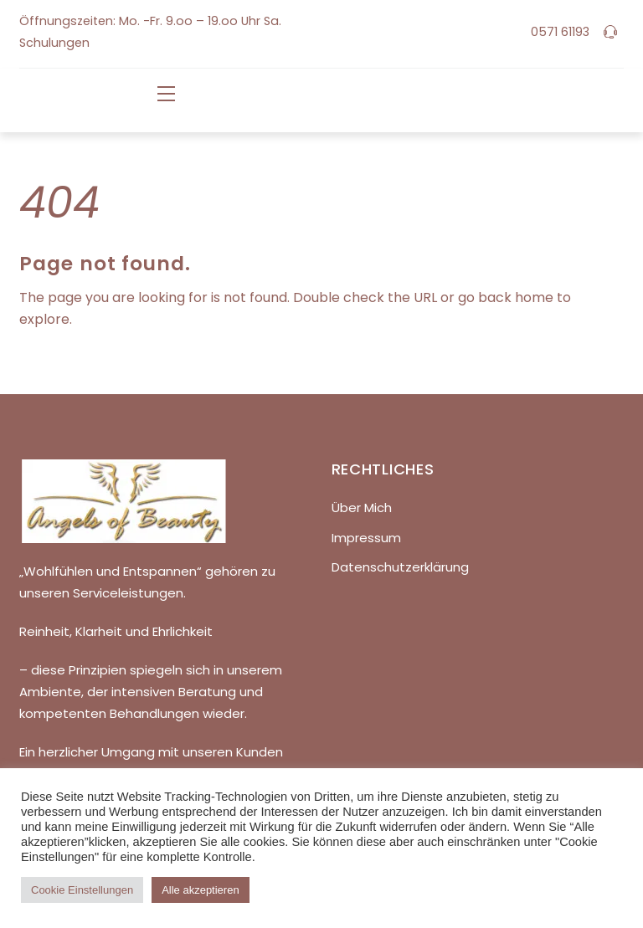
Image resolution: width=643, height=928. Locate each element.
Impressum (366, 537)
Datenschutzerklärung (400, 567)
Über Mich (362, 507)
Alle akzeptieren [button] (200, 890)
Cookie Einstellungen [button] (82, 890)
